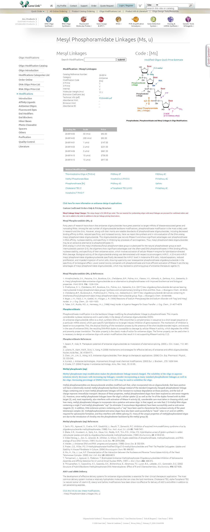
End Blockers (25, 117)
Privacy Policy (136, 523)
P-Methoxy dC (161, 188)
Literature (24, 146)
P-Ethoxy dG (116, 183)
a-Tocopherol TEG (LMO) (121, 188)
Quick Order (38, 11)
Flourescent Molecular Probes (113, 519)
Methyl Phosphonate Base (77, 178)
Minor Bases (25, 121)
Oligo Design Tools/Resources (165, 11)
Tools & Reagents (150, 519)
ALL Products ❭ (29, 19)
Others (22, 132)
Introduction (25, 98)
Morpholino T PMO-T (75, 192)
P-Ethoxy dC (160, 174)
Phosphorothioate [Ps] (75, 183)
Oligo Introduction (28, 70)
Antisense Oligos (28, 105)
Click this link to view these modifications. (81, 490)
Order (93, 5)
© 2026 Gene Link (98, 523)
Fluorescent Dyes (28, 109)
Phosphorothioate (71, 309)
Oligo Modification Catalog (33, 65)
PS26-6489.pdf (105, 98)
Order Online (25, 79)
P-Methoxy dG (161, 178)
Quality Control (27, 141)
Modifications (26, 93)
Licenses (126, 523)
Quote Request (107, 5)
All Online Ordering (58, 11)
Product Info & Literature (137, 11)
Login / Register (126, 5)
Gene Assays (162, 519)
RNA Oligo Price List (29, 88)
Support (84, 5)
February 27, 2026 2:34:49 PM (153, 523)
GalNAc (158, 183)
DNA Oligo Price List (29, 84)
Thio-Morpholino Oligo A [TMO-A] (80, 174)
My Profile (61, 5)
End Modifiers (26, 113)
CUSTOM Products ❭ (27, 21)
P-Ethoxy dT (116, 174)
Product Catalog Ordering (83, 11)
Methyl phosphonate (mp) (75, 368)
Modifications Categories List (34, 74)
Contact (73, 5)
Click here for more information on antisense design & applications (92, 203)
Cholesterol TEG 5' (74, 188)
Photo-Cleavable (28, 124)
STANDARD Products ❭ (26, 24)
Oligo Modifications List (110, 11)
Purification (25, 137)
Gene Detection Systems (133, 519)
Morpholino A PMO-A (120, 178)
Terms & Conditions (114, 523)
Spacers (23, 128)
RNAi (171, 519)
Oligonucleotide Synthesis (92, 519)
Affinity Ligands (27, 102)
